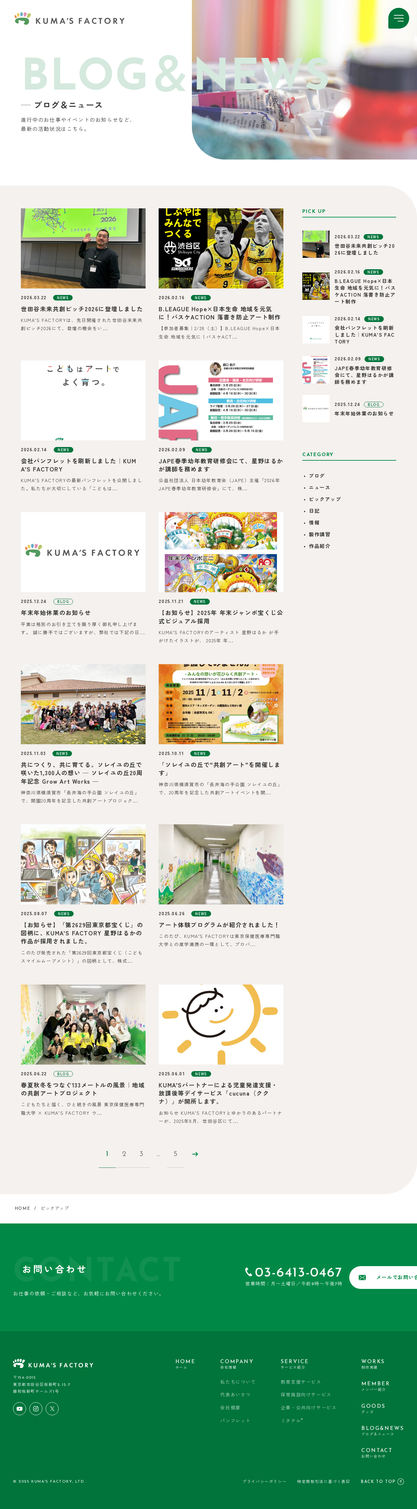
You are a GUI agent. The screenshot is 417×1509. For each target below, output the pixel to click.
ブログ (317, 476)
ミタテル (292, 1420)
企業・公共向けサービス (309, 1408)
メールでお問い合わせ (350, 1277)
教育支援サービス (301, 1382)
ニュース (319, 488)
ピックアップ (325, 499)
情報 (314, 523)
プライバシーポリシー (264, 1481)
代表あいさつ (236, 1395)
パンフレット (236, 1420)
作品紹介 (319, 546)
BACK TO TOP (382, 1481)
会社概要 (231, 1408)
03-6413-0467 (244, 1273)
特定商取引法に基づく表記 (323, 1481)
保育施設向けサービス (306, 1395)
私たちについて (238, 1382)
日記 (314, 511)
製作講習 (319, 535)
